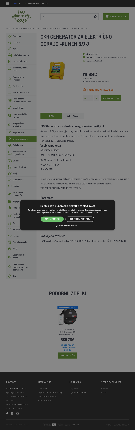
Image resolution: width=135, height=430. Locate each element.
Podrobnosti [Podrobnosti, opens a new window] (93, 213)
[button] (67, 225)
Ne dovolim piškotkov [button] (79, 219)
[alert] (67, 215)
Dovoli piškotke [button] (52, 219)
